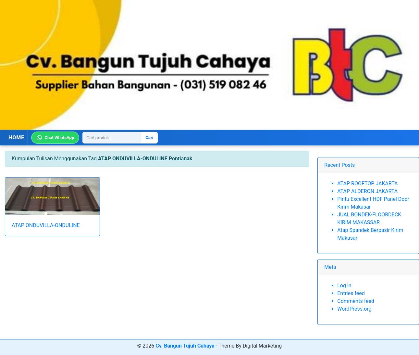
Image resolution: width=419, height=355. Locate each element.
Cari (149, 137)
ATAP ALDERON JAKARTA (367, 191)
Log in (344, 285)
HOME (16, 137)
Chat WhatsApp (55, 138)
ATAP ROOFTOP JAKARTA (367, 183)
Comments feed (355, 301)
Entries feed (351, 293)
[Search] (111, 137)
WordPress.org (354, 309)
